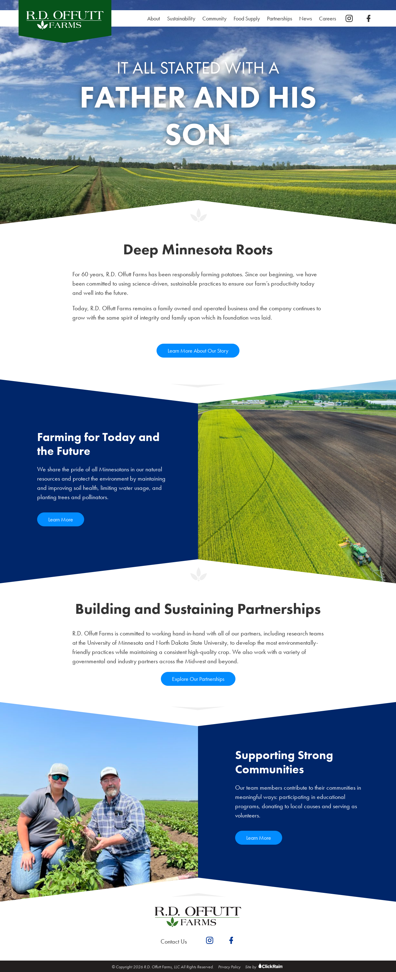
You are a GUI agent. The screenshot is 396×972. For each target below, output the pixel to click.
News (305, 18)
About (153, 18)
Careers (329, 18)
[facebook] (368, 18)
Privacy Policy (229, 967)
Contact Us (174, 941)
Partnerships (279, 18)
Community (214, 18)
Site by (264, 967)
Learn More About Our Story (198, 350)
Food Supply (247, 18)
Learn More (60, 519)
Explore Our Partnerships (198, 678)
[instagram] (349, 18)
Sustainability (182, 18)
